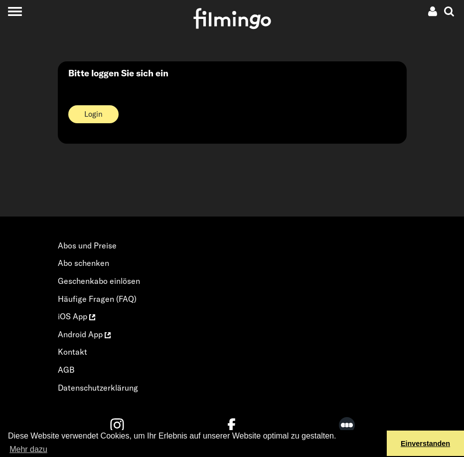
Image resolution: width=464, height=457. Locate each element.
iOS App (76, 316)
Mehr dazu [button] (28, 449)
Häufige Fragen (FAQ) (97, 299)
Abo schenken (83, 263)
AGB (66, 370)
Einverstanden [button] (425, 444)
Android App (84, 334)
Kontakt (72, 352)
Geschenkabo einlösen (99, 281)
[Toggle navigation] (14, 11)
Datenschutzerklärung (98, 388)
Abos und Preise (87, 245)
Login (93, 114)
